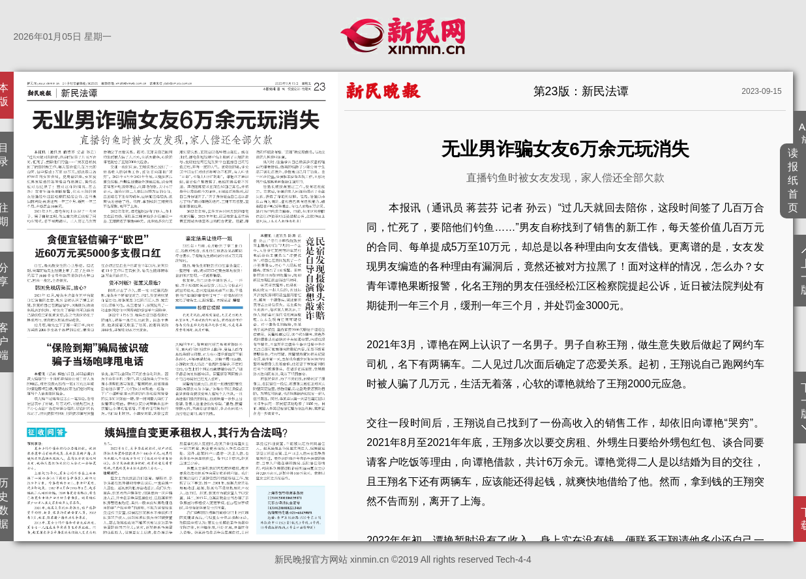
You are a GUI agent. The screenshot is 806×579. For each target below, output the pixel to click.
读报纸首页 (793, 180)
